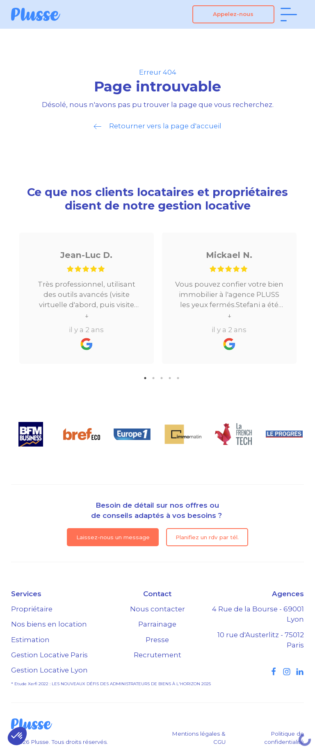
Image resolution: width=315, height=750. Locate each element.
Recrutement (157, 655)
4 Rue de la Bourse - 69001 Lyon (258, 614)
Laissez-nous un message (113, 537)
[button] (17, 736)
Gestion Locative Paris (49, 655)
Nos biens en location (49, 624)
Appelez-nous (233, 14)
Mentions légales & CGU (199, 737)
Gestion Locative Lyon (49, 670)
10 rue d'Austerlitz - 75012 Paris (260, 640)
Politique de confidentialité (284, 737)
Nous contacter (157, 609)
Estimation (30, 640)
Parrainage (157, 624)
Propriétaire (31, 609)
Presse (157, 640)
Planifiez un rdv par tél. (207, 537)
